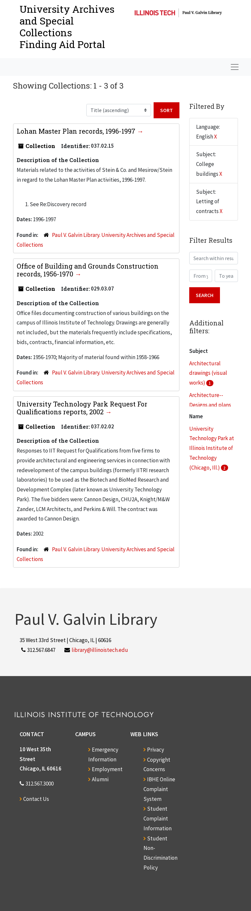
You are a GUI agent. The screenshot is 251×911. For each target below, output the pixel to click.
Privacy (155, 749)
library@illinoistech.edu (100, 650)
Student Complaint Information (157, 818)
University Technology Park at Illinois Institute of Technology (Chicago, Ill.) (211, 448)
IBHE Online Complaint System (159, 789)
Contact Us (36, 799)
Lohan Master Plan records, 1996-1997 (77, 131)
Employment (107, 769)
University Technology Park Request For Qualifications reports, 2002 (82, 408)
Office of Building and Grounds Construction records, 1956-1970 (88, 270)
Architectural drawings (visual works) (208, 373)
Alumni (100, 779)
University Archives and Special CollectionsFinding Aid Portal (67, 27)
